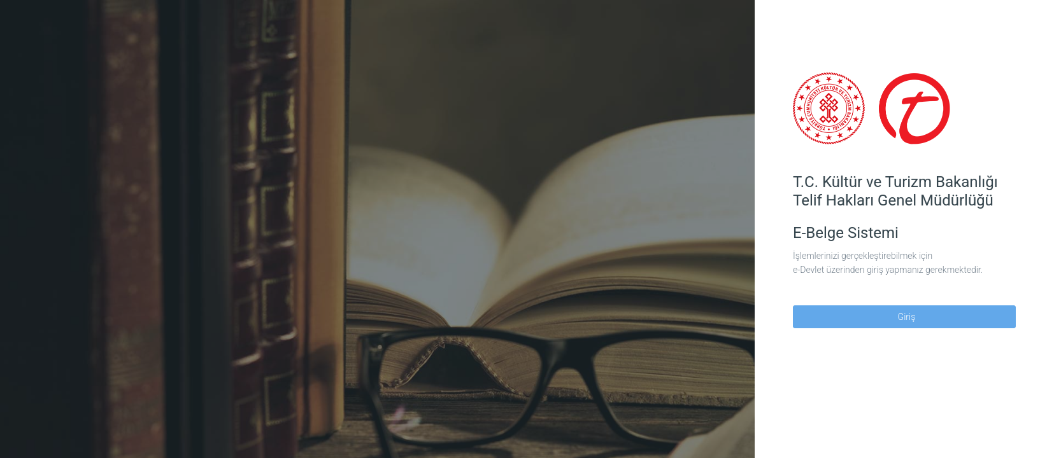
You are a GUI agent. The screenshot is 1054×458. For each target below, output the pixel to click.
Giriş (905, 317)
